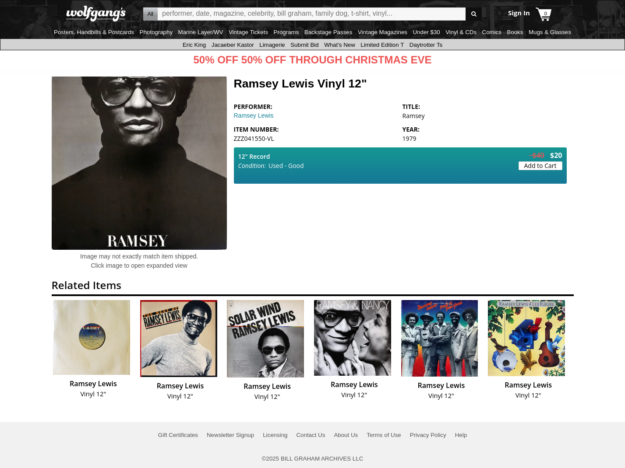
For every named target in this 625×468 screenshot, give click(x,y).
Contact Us (310, 435)
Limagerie (272, 45)
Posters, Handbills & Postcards (94, 32)
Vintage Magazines (382, 32)
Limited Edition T (382, 45)
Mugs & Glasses (550, 32)
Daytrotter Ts (426, 45)
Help (461, 435)
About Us (346, 435)
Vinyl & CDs (461, 32)
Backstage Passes (328, 32)
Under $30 (426, 32)
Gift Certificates (178, 435)
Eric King (194, 45)
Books (515, 32)
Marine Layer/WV (200, 32)
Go (474, 14)
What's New (339, 45)
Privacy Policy (428, 435)
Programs (286, 32)
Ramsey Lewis (254, 115)
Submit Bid (304, 45)
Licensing (275, 435)
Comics (491, 32)
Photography (156, 32)
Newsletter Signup (230, 435)
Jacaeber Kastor (233, 45)
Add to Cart (540, 165)
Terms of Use (384, 435)
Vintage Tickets (248, 32)
